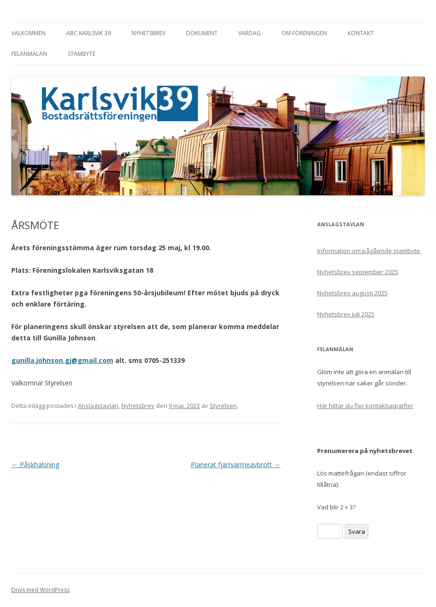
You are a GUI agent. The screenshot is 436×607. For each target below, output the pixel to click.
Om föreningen (304, 33)
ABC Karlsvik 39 (88, 33)
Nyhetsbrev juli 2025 (345, 314)
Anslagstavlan (98, 405)
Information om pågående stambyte (369, 250)
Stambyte (81, 54)
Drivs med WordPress (40, 590)
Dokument (202, 33)
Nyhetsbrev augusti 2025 (352, 293)
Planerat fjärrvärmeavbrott (235, 464)
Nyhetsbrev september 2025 (357, 272)
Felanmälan (29, 54)
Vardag (249, 33)
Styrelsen (223, 405)
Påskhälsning (35, 464)
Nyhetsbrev (148, 33)
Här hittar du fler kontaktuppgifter (365, 405)
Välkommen (28, 33)
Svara (356, 531)
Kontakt (361, 33)
